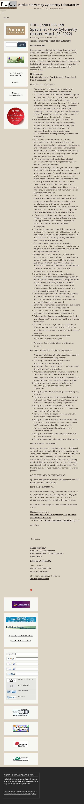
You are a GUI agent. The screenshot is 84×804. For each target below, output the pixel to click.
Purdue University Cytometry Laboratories (49, 5)
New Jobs (15, 82)
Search (21, 45)
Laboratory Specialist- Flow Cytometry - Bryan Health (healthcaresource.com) (53, 78)
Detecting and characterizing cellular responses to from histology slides (20, 793)
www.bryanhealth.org (39, 578)
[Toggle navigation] (3, 12)
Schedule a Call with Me (40, 561)
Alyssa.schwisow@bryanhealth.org (60, 520)
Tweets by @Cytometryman (15, 94)
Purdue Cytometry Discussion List (16, 74)
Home (6, 17)
